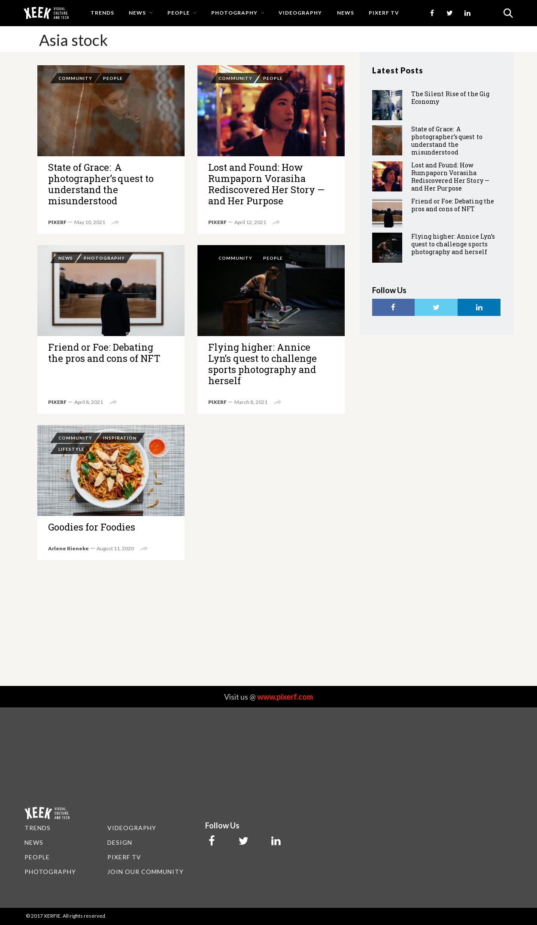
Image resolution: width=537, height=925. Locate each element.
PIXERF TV (384, 12)
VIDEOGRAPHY (131, 827)
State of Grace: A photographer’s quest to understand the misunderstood (111, 149)
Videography (300, 12)
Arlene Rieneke (68, 548)
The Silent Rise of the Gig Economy (450, 98)
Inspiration (120, 437)
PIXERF (57, 222)
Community (75, 78)
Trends (102, 12)
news (345, 12)
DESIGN (119, 842)
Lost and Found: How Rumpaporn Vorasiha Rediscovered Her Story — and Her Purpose (271, 149)
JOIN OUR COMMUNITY (145, 871)
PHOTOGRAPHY (50, 871)
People (178, 12)
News (137, 12)
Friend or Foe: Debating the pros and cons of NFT (111, 329)
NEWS (33, 842)
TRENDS (37, 827)
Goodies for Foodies (111, 492)
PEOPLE (37, 857)
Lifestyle (71, 449)
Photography (234, 12)
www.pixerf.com (285, 696)
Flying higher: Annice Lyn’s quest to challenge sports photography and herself (271, 329)
